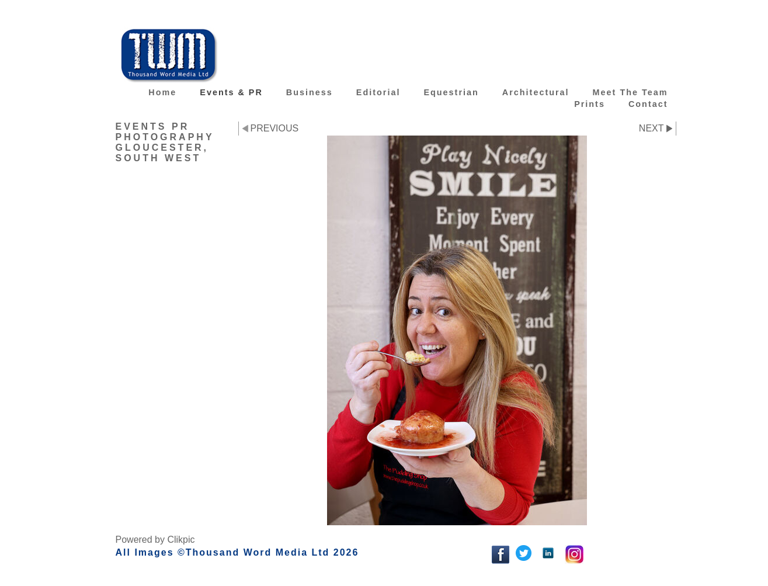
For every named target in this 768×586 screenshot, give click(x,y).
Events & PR (231, 92)
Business (309, 92)
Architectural (535, 92)
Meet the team (630, 92)
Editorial (378, 92)
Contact (648, 104)
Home (162, 92)
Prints (589, 104)
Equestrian (450, 92)
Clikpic (180, 540)
